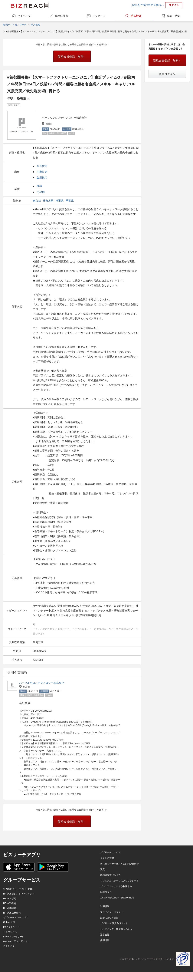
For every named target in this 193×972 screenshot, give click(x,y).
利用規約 (104, 906)
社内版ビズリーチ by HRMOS (18, 889)
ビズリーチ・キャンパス (15, 917)
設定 (102, 869)
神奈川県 (48, 200)
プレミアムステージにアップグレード (119, 880)
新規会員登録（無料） (72, 56)
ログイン (173, 5)
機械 (39, 186)
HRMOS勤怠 (9, 903)
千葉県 (70, 200)
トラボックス (10, 932)
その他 (41, 191)
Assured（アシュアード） (16, 941)
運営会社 (104, 934)
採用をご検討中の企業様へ (148, 5)
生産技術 (42, 166)
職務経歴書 (61, 15)
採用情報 (104, 940)
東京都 (37, 200)
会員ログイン (167, 74)
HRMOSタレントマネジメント (18, 893)
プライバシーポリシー (111, 912)
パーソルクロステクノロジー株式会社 (41, 682)
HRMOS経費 (9, 908)
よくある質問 (107, 858)
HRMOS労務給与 (12, 912)
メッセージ (98, 15)
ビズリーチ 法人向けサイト (114, 923)
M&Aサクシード (11, 927)
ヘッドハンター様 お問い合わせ (116, 929)
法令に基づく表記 (109, 917)
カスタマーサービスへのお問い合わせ (119, 863)
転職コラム (106, 892)
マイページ (24, 15)
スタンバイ (9, 946)
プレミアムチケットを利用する (116, 886)
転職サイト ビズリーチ (14, 24)
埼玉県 (60, 200)
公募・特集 (173, 15)
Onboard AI (9, 922)
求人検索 (136, 15)
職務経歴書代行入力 (110, 875)
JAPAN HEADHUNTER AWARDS (117, 897)
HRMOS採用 (9, 898)
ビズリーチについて (110, 852)
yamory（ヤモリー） (13, 936)
